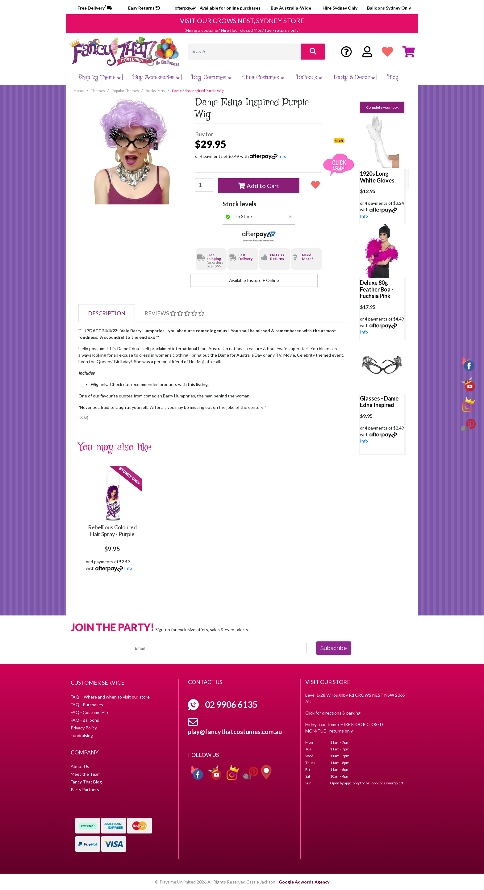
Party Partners (85, 789)
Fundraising (82, 735)
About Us (80, 766)
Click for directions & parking (333, 713)
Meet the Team (86, 774)
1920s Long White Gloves (377, 177)
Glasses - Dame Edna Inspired (379, 402)
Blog (392, 77)
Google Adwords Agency (304, 881)
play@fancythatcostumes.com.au (235, 731)
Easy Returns (144, 7)
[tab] (106, 313)
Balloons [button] (310, 77)
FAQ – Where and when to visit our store (110, 696)
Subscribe (333, 648)
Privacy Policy (84, 727)
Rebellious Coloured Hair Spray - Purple (112, 530)
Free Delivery (95, 7)
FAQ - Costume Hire (90, 712)
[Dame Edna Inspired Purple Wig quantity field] (204, 185)
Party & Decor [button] (355, 77)
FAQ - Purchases (87, 704)
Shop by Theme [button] (100, 77)
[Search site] (313, 52)
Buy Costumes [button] (212, 77)
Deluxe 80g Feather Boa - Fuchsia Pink (377, 289)
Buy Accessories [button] (157, 77)
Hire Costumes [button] (264, 77)
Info (282, 156)
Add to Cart (258, 185)
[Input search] (244, 52)
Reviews (174, 313)
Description (106, 313)
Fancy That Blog (86, 781)
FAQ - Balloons (85, 720)
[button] (315, 184)
